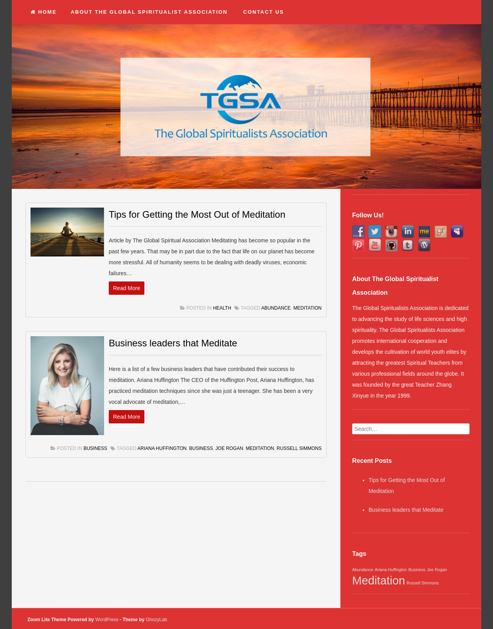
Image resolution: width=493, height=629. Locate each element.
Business (95, 448)
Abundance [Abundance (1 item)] (362, 569)
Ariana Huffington (162, 448)
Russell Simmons (299, 448)
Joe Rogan (229, 448)
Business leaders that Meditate (173, 343)
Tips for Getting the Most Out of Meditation (197, 214)
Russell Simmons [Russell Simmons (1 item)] (423, 583)
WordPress (106, 619)
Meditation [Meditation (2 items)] (378, 580)
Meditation (307, 308)
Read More (126, 288)
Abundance (276, 308)
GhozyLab (156, 619)
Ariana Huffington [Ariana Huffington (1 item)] (391, 569)
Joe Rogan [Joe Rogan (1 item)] (437, 569)
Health (222, 308)
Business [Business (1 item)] (416, 569)
